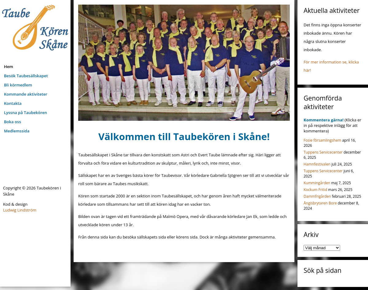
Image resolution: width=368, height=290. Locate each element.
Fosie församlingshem (322, 140)
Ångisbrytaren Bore (320, 203)
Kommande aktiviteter (25, 94)
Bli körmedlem (18, 85)
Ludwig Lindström (19, 210)
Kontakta (12, 103)
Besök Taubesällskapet (26, 75)
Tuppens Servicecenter (323, 152)
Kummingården (317, 182)
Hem (8, 66)
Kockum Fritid (315, 189)
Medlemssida (16, 131)
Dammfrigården (317, 196)
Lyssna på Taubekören (25, 112)
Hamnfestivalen (317, 164)
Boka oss (12, 121)
